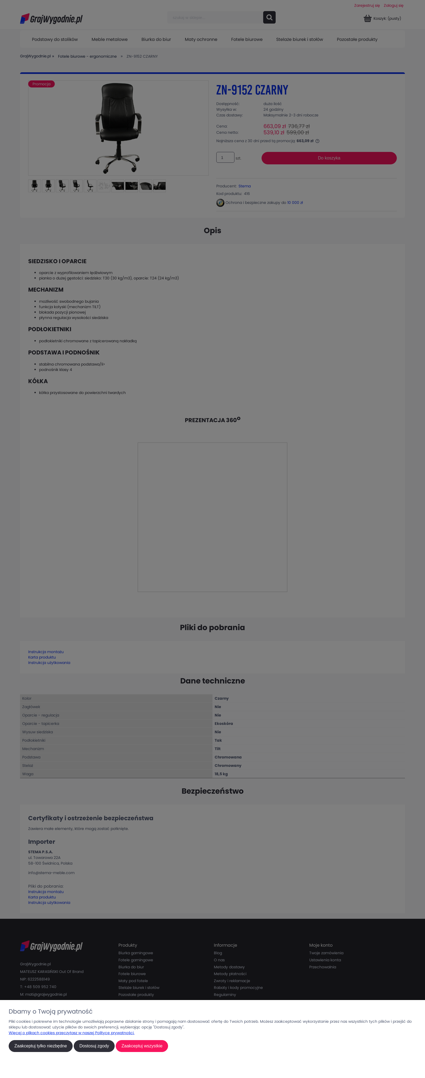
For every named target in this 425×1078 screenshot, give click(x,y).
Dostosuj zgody (94, 1046)
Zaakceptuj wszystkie (141, 1046)
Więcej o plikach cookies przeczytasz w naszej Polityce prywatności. (71, 1032)
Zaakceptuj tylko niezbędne (40, 1046)
